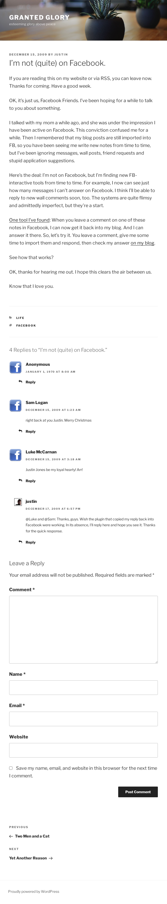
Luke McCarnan (41, 452)
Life (20, 318)
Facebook (26, 325)
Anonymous (38, 364)
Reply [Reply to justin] (31, 542)
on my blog (142, 243)
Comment (22, 589)
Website (18, 736)
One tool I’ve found (29, 220)
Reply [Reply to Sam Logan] (31, 431)
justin (61, 54)
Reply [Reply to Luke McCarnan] (31, 481)
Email (17, 705)
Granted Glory (39, 17)
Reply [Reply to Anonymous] (31, 382)
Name (17, 674)
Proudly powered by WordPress (33, 891)
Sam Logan (37, 402)
